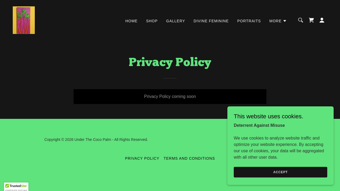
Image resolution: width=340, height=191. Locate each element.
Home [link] (131, 21)
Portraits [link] (249, 21)
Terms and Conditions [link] (189, 158)
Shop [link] (152, 21)
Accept (280, 179)
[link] (24, 20)
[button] (278, 21)
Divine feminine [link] (211, 21)
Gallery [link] (175, 21)
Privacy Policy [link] (142, 158)
